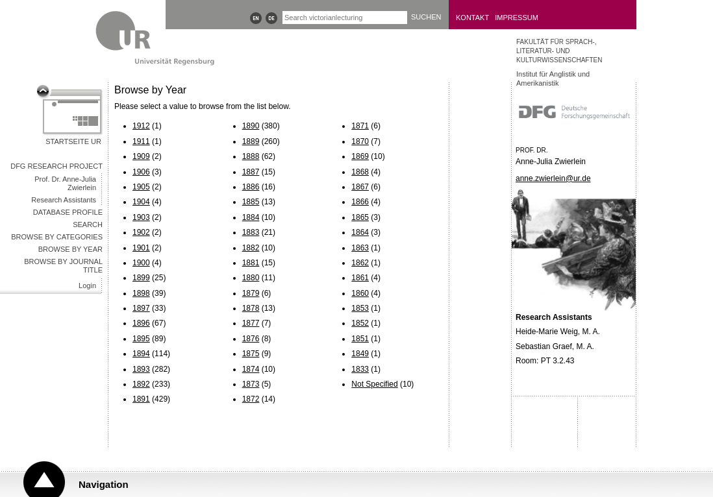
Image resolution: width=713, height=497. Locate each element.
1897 (141, 308)
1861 (360, 277)
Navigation (104, 484)
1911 (141, 141)
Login (87, 285)
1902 (141, 232)
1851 (360, 338)
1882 (251, 247)
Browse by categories (57, 237)
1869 (360, 156)
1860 (360, 293)
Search (88, 224)
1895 (141, 338)
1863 (360, 247)
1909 (141, 156)
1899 (141, 277)
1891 (141, 399)
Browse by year (70, 249)
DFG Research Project (56, 166)
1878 (251, 308)
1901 (141, 247)
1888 (251, 156)
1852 (360, 323)
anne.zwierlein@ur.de (553, 178)
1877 (251, 323)
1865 (360, 217)
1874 (251, 369)
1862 (360, 262)
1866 (360, 201)
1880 (251, 277)
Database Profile (68, 212)
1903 (141, 217)
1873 (251, 384)
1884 (251, 217)
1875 (251, 353)
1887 (251, 171)
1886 (251, 186)
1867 (360, 186)
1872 (251, 399)
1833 (360, 369)
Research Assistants (63, 200)
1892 (141, 384)
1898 (141, 293)
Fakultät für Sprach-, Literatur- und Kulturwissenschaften (559, 51)
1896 (141, 323)
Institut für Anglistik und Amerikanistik (553, 78)
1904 (141, 201)
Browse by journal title (63, 266)
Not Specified (374, 384)
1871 (360, 125)
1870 (360, 141)
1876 (251, 338)
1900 (141, 262)
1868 (360, 171)
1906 (141, 171)
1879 (251, 293)
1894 (141, 353)
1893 (141, 369)
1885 (251, 201)
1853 (360, 308)
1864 (360, 232)
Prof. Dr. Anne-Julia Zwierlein (65, 183)
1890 (251, 125)
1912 (141, 125)
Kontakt (472, 17)
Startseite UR (73, 141)
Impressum (516, 17)
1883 (251, 232)
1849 (360, 353)
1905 (141, 186)
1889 (251, 141)
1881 (251, 262)
